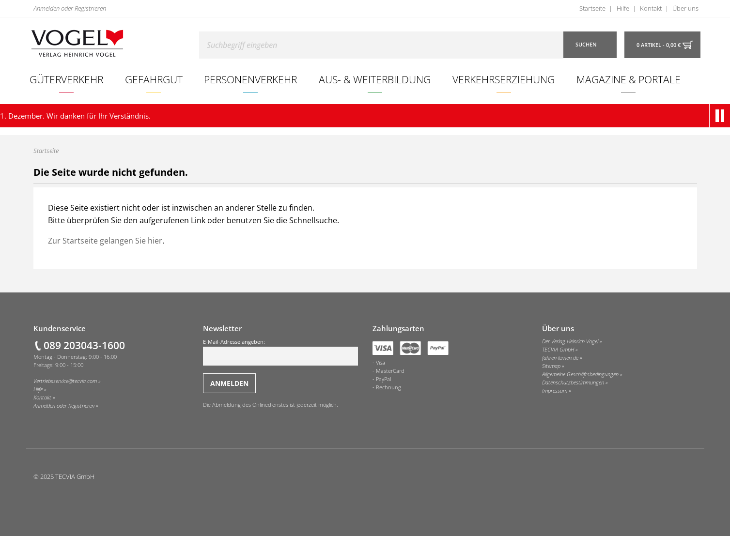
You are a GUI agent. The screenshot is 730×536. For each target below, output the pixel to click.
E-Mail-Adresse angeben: (280, 352)
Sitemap (551, 366)
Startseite (592, 8)
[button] (721, 115)
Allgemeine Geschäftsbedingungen (580, 374)
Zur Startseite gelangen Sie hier (105, 240)
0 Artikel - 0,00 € (659, 45)
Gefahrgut (154, 79)
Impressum (554, 390)
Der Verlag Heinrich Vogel (570, 341)
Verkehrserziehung (503, 79)
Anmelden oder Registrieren (69, 8)
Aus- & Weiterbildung (375, 79)
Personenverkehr (250, 79)
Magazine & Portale (628, 79)
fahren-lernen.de (560, 357)
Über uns (685, 8)
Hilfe (623, 8)
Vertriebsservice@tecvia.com (65, 381)
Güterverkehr (66, 79)
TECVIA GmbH (558, 349)
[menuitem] (66, 79)
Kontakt (651, 8)
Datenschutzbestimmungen (573, 382)
